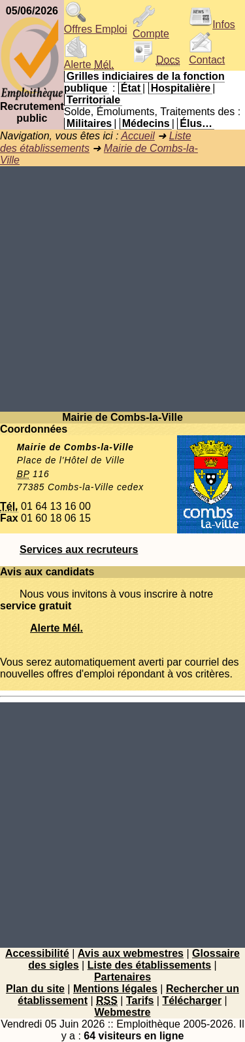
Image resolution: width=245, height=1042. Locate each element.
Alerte (89, 60)
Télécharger (191, 1000)
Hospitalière (181, 88)
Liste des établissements (149, 965)
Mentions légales (115, 988)
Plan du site (35, 988)
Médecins (146, 123)
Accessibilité (37, 953)
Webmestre (123, 1012)
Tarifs (140, 1000)
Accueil (138, 135)
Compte (151, 29)
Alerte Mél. (56, 628)
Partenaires (122, 976)
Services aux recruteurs (79, 549)
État (130, 88)
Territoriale (93, 99)
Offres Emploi (95, 24)
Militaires (89, 123)
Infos (212, 24)
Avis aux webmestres (131, 953)
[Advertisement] (122, 289)
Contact (207, 55)
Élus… (196, 123)
